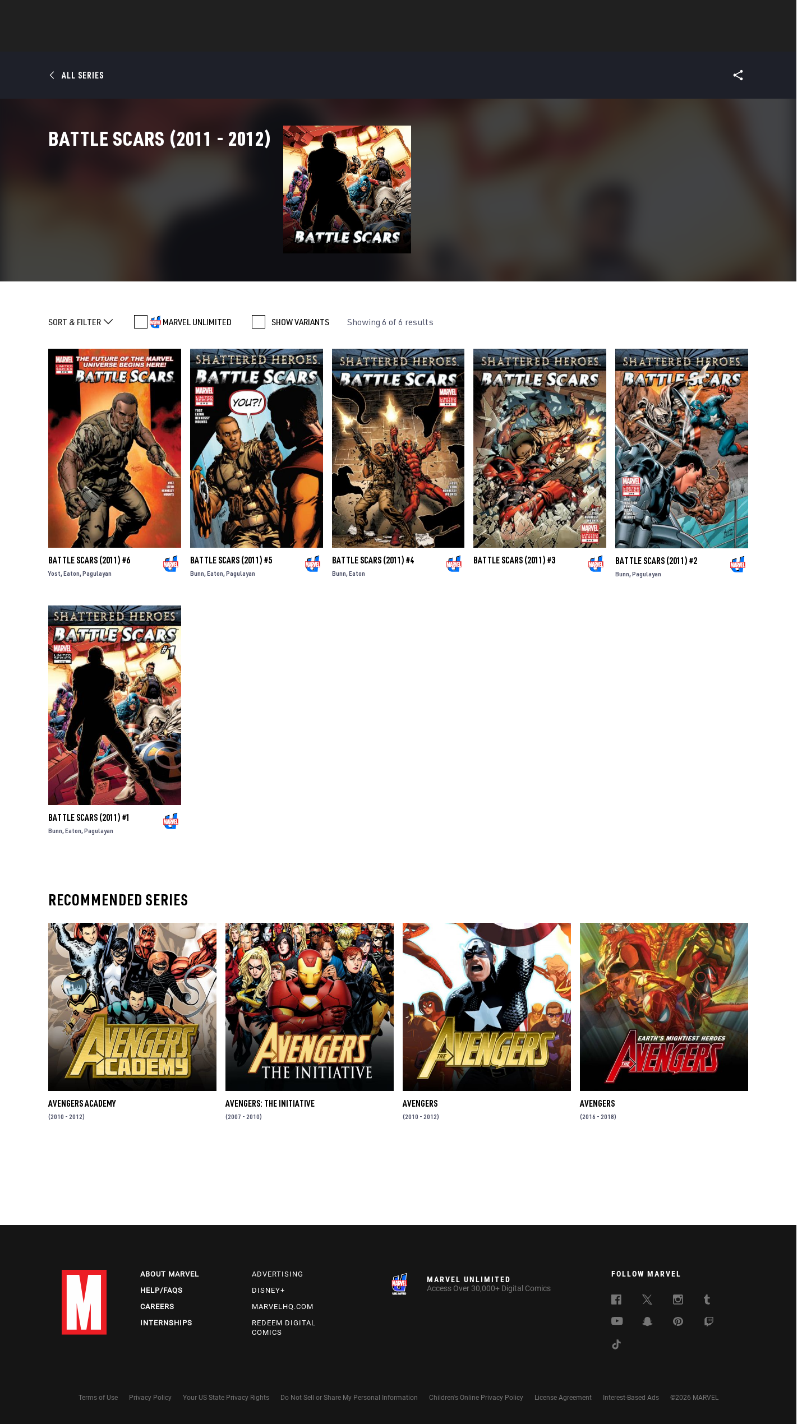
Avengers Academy (82, 1171)
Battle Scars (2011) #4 (373, 628)
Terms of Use (98, 1398)
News (232, 40)
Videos (523, 40)
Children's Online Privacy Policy (476, 1398)
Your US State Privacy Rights (226, 1398)
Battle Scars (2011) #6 (89, 628)
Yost (54, 641)
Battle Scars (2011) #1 (89, 885)
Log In (103, 15)
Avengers (420, 1171)
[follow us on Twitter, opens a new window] (647, 1301)
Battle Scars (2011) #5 (231, 628)
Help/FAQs (161, 1290)
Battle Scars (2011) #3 (514, 628)
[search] (720, 14)
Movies (382, 40)
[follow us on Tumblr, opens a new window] (707, 1301)
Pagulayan (97, 641)
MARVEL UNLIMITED (197, 390)
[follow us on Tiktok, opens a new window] (616, 1346)
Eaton (71, 641)
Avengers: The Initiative (270, 1171)
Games (480, 40)
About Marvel (169, 1274)
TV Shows (432, 40)
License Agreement (563, 1398)
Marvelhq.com (283, 1306)
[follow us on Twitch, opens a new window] (709, 1323)
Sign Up (139, 15)
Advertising (277, 1274)
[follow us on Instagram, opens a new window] (678, 1301)
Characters (328, 40)
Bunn (197, 641)
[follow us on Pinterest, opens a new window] (678, 1322)
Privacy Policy (150, 1398)
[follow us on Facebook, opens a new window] (616, 1301)
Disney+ (268, 1290)
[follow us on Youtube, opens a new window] (617, 1322)
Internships (166, 1323)
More (564, 40)
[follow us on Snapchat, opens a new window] (647, 1323)
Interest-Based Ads (631, 1398)
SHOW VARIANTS (300, 390)
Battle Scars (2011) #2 (656, 628)
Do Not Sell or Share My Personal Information (349, 1398)
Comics (273, 40)
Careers (157, 1306)
